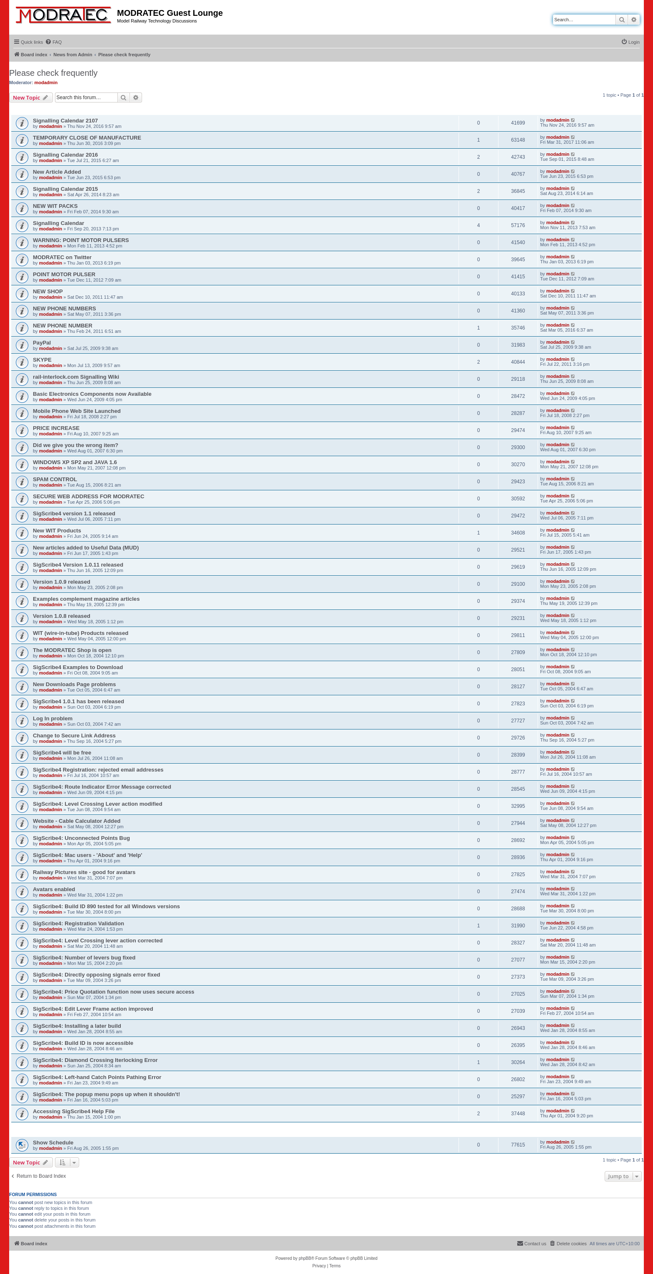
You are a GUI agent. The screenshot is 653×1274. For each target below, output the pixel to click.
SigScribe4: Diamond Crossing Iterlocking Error (95, 1060)
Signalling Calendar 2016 (65, 155)
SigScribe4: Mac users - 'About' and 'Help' (87, 855)
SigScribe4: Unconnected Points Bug (81, 838)
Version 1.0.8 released (61, 616)
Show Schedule (53, 1142)
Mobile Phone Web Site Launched (77, 411)
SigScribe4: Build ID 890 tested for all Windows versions (106, 906)
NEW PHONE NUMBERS (64, 308)
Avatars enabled (54, 889)
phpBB (305, 1258)
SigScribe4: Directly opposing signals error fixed (96, 975)
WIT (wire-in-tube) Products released (80, 633)
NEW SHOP (48, 291)
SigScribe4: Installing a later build (77, 1026)
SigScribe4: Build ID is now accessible (83, 1043)
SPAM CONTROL (55, 479)
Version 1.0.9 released (61, 582)
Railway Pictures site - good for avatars (84, 872)
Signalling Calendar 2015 (65, 189)
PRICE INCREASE (56, 428)
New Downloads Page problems (74, 684)
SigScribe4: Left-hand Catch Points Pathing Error (97, 1077)
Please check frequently (53, 72)
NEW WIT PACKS (55, 206)
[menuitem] (53, 42)
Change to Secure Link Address (74, 735)
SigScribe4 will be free (62, 752)
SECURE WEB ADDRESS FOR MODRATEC (88, 496)
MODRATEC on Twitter (62, 257)
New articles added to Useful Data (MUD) (86, 548)
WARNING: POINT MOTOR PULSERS (81, 240)
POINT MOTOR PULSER (64, 274)
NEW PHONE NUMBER (62, 325)
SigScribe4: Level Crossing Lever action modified (97, 804)
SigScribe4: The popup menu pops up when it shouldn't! (106, 1094)
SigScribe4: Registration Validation (78, 923)
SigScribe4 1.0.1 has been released (78, 701)
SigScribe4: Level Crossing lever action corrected (98, 940)
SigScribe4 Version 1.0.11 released (78, 565)
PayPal (42, 343)
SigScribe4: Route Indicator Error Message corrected (102, 787)
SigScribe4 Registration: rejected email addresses (98, 770)
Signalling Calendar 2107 (65, 120)
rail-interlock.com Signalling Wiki (76, 377)
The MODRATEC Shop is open (72, 650)
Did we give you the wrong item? (75, 445)
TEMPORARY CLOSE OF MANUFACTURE (87, 138)
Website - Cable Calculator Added (76, 821)
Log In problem (52, 718)
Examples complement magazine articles (86, 599)
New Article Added (57, 172)
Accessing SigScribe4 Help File (74, 1111)
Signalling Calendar (58, 223)
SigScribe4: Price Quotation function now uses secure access (113, 992)
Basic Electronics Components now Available (92, 394)
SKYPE (42, 360)
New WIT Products (57, 530)
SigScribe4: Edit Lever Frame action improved (93, 1009)
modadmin (46, 82)
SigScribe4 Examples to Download (78, 667)
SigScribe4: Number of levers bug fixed (84, 957)
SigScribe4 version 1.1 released (74, 513)
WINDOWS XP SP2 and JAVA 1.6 (75, 462)
